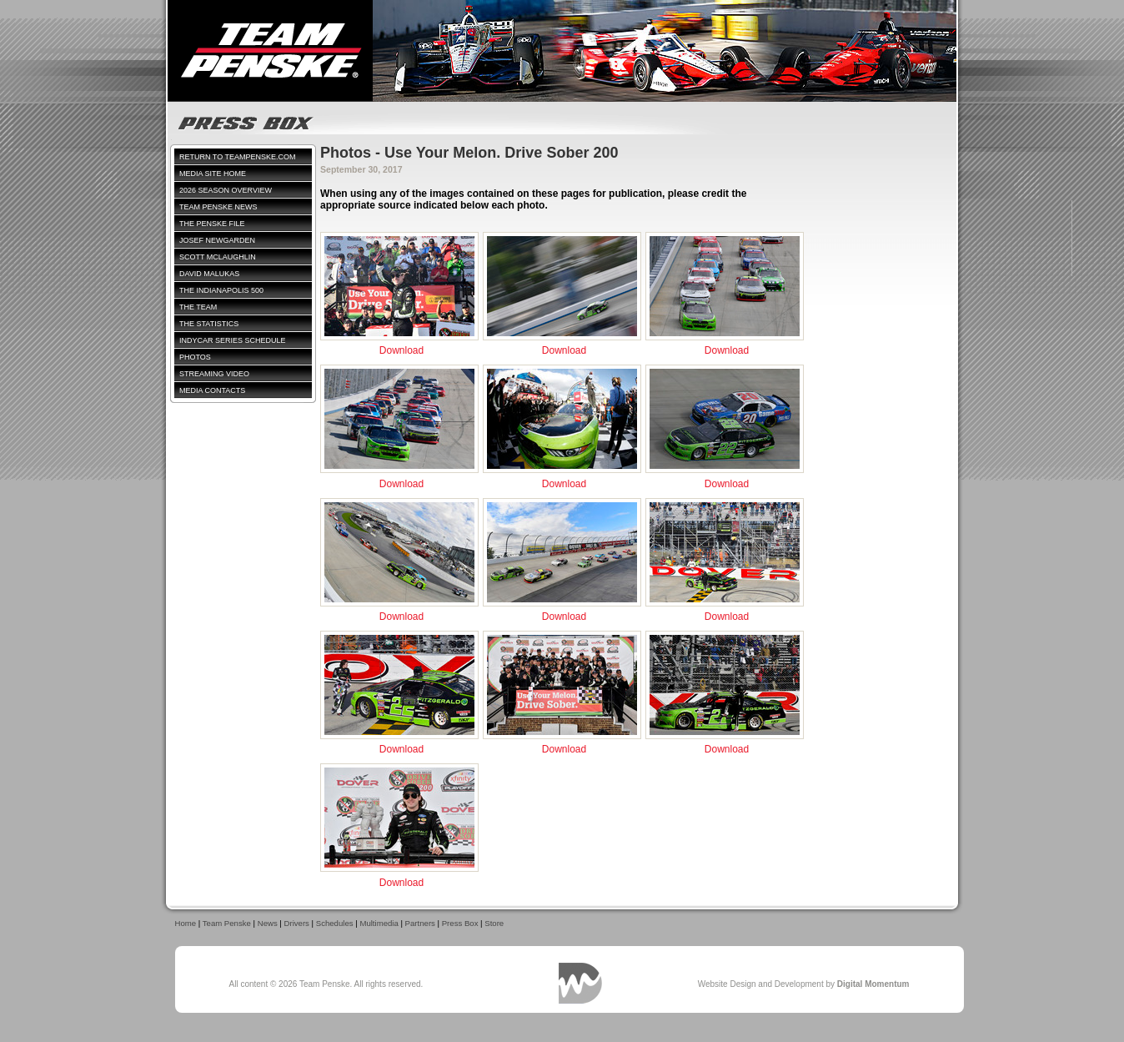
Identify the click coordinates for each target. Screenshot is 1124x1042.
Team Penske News (218, 207)
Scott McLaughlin (217, 257)
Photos (195, 357)
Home (186, 923)
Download (401, 350)
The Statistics (208, 324)
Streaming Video (214, 374)
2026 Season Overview (225, 190)
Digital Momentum (580, 983)
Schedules (335, 923)
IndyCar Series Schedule (232, 340)
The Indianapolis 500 (221, 290)
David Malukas (209, 273)
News (268, 923)
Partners (420, 923)
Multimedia (378, 923)
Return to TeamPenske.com (237, 157)
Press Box (460, 923)
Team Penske (227, 923)
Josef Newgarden (217, 240)
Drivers (296, 923)
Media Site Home (212, 173)
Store (494, 923)
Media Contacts (212, 390)
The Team (198, 307)
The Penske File (212, 223)
